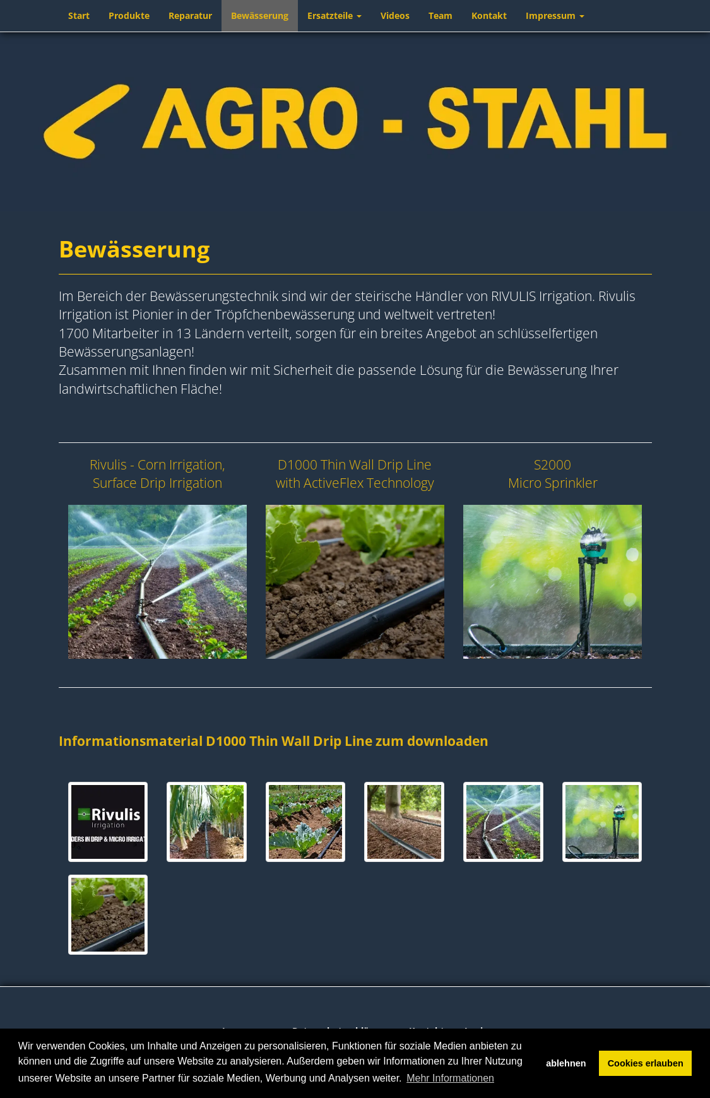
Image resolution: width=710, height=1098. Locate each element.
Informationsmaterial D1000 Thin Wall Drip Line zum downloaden (273, 741)
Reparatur (190, 15)
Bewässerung (259, 15)
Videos (395, 15)
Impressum (555, 15)
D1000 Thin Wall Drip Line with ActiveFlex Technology (355, 474)
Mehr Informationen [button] (450, 1078)
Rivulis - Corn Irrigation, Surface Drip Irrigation (157, 474)
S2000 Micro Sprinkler (553, 474)
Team (441, 15)
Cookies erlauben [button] (645, 1063)
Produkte (129, 15)
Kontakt (489, 15)
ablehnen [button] (566, 1063)
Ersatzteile (334, 15)
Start (79, 15)
